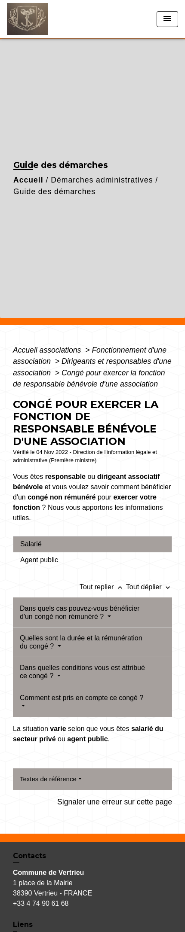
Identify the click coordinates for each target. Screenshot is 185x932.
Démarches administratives (102, 180)
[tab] (92, 544)
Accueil (28, 180)
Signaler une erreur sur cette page (114, 802)
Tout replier (103, 587)
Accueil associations (48, 350)
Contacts (29, 856)
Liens (23, 924)
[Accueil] (39, 19)
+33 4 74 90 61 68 (40, 903)
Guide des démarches (54, 191)
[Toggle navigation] (167, 19)
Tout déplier (149, 587)
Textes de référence (48, 779)
